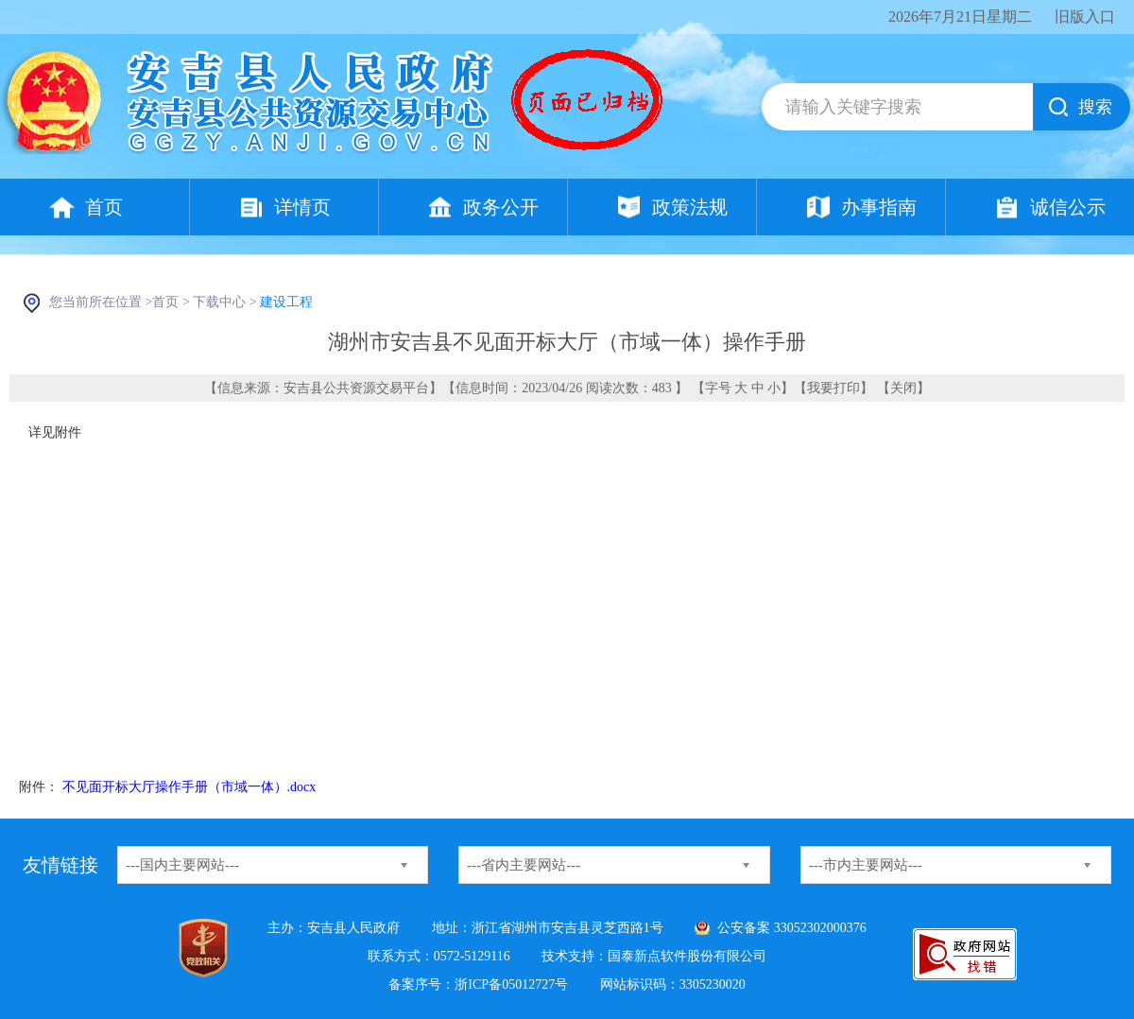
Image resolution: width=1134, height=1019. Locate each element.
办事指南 (879, 207)
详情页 (302, 207)
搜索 (1095, 106)
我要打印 (833, 388)
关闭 (903, 388)
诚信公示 (1068, 207)
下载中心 (219, 302)
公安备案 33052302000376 (792, 928)
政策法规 (690, 207)
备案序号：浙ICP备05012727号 (478, 984)
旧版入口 (1085, 17)
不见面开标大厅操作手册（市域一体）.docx (189, 787)
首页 (104, 207)
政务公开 (501, 207)
